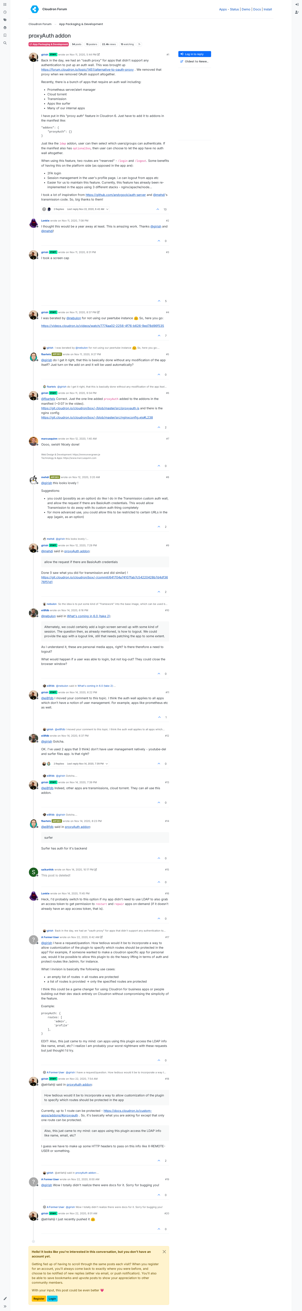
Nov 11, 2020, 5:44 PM (83, 54)
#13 (167, 782)
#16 (167, 893)
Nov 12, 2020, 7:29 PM (83, 545)
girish (44, 54)
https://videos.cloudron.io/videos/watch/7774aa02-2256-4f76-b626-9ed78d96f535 (102, 326)
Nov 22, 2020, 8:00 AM (85, 1179)
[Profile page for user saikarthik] (33, 872)
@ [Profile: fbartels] (48, 399)
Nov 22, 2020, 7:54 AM (84, 1078)
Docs (257, 9)
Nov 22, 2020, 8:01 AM (83, 1213)
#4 (167, 312)
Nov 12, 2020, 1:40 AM (83, 438)
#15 (167, 869)
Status (234, 9)
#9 (167, 545)
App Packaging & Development (48, 44)
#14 (167, 821)
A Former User (50, 937)
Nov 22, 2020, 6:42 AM (85, 937)
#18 (167, 1078)
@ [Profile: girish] (155, 226)
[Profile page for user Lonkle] (33, 223)
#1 (168, 54)
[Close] (164, 1251)
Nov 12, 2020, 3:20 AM (86, 477)
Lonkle (45, 220)
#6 (167, 392)
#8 (167, 477)
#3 (167, 252)
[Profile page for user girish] (33, 57)
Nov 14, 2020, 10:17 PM (80, 869)
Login (52, 1298)
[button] (5, 1299)
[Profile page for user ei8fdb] (33, 613)
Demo (246, 9)
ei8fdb (45, 610)
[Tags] (5, 20)
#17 (167, 937)
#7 (167, 438)
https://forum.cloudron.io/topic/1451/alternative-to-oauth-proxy (87, 69)
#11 (167, 692)
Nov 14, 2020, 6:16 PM (74, 610)
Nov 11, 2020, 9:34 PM (83, 392)
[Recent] (5, 12)
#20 (166, 1213)
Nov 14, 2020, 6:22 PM (83, 692)
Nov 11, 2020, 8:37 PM (83, 312)
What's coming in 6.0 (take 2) (88, 616)
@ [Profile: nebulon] (73, 318)
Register (39, 1298)
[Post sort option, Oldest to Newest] (194, 62)
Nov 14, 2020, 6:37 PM (75, 735)
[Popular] (5, 28)
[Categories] (5, 5)
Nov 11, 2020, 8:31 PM (83, 252)
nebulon (52, 603)
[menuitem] (297, 5)
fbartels (46, 354)
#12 (167, 735)
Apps (223, 9)
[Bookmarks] (5, 35)
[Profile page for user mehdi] (33, 479)
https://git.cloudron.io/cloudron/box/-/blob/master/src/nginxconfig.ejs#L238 (97, 417)
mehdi (45, 477)
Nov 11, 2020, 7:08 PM (75, 220)
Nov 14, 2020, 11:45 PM (76, 893)
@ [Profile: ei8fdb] (47, 698)
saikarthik (47, 869)
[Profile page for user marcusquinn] (33, 441)
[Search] (5, 43)
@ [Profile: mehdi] (159, 195)
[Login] (297, 5)
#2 (167, 220)
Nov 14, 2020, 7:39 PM (83, 782)
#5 (167, 354)
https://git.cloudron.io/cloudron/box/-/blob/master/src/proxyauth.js (90, 408)
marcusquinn (49, 438)
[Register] (297, 12)
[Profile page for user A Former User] (33, 939)
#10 (167, 610)
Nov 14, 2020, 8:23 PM (88, 821)
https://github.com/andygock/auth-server (116, 195)
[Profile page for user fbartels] (33, 357)
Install (268, 9)
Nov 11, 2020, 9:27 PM (87, 354)
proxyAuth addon (76, 551)
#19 (167, 1179)
